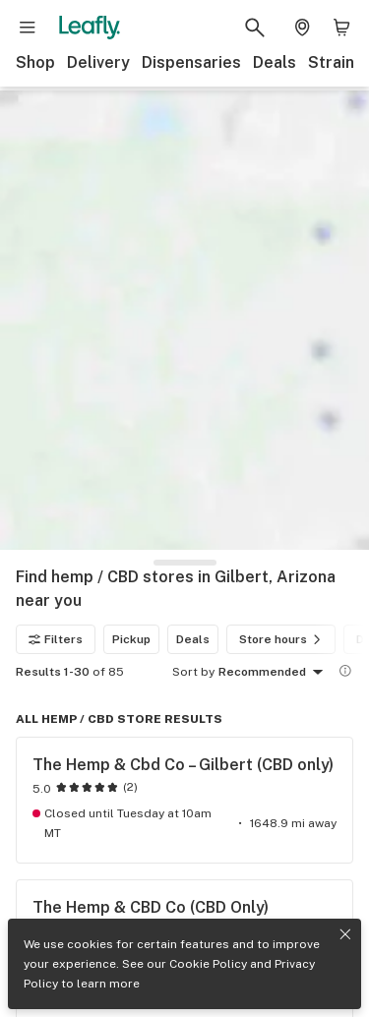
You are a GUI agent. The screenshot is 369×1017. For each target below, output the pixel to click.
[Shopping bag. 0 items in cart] (341, 27)
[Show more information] (345, 671)
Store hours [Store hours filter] (283, 639)
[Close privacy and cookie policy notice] (345, 934)
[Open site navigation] (27, 27)
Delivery (98, 62)
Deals (274, 62)
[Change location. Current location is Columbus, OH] (302, 27)
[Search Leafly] (255, 27)
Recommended (274, 673)
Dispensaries (191, 62)
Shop (35, 62)
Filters (56, 639)
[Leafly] (89, 27)
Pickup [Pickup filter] (131, 639)
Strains (335, 62)
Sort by (193, 672)
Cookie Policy (208, 964)
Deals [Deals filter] (193, 639)
